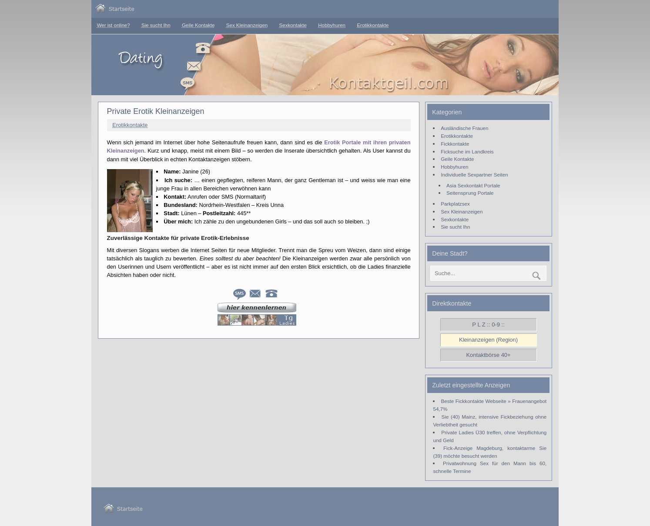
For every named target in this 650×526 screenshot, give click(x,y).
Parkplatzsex (455, 203)
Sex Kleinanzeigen (247, 25)
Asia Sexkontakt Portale (473, 185)
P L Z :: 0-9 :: (488, 324)
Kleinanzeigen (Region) (488, 339)
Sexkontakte (293, 25)
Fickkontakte (455, 143)
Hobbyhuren (331, 25)
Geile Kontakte (198, 25)
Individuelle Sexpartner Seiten (474, 174)
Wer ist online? (113, 25)
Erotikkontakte (373, 25)
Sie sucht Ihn (156, 25)
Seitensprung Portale (470, 193)
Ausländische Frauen (464, 128)
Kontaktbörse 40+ (488, 355)
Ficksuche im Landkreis (467, 151)
